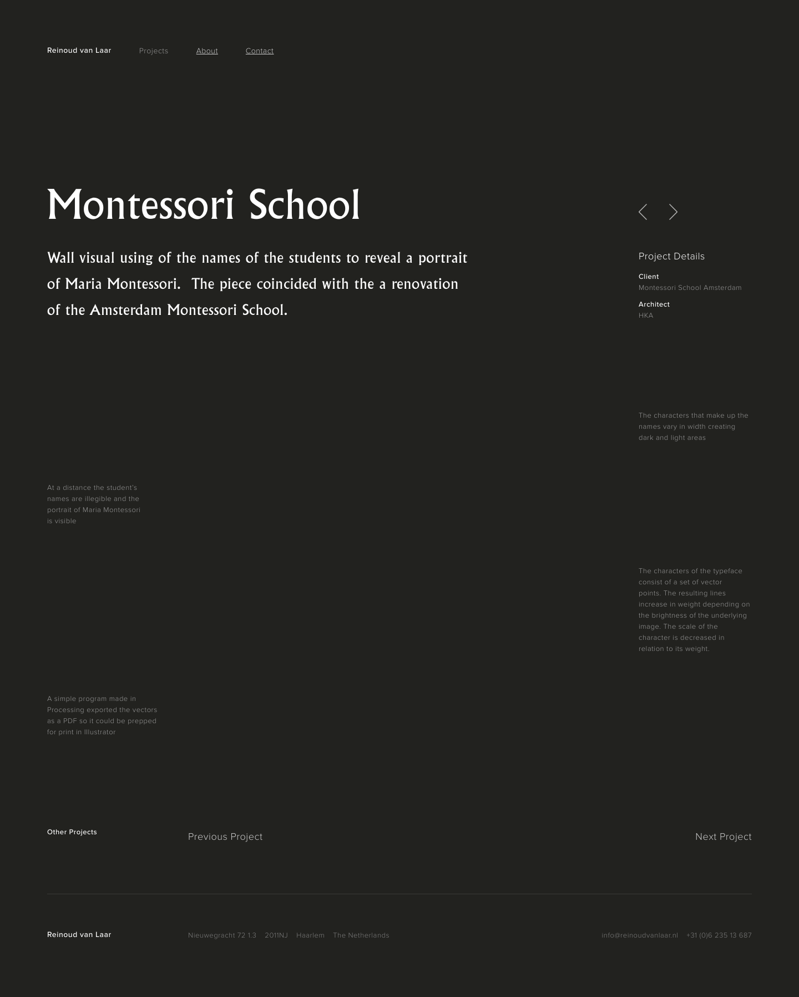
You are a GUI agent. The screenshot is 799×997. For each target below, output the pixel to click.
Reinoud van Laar (79, 51)
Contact (260, 52)
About (207, 52)
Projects (154, 52)
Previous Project (225, 838)
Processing (65, 710)
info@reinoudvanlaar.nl (640, 935)
